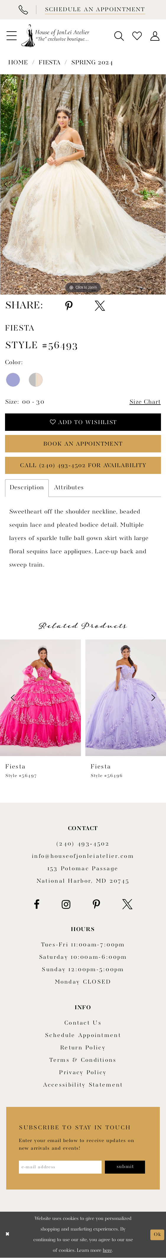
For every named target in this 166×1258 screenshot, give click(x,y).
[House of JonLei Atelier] (55, 36)
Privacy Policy (83, 1073)
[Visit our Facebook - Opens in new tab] (37, 905)
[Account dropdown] (155, 36)
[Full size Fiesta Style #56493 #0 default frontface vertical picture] (83, 184)
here (107, 1251)
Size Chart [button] (145, 402)
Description (27, 488)
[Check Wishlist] (137, 36)
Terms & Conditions (82, 1060)
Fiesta (50, 62)
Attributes (69, 488)
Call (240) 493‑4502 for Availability (83, 466)
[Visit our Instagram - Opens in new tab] (66, 905)
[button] (11, 36)
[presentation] (40, 698)
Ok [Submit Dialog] (157, 1235)
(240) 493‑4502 (83, 844)
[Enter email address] (60, 1167)
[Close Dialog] (7, 1235)
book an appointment (83, 444)
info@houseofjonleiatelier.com (83, 856)
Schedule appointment (83, 1036)
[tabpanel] (83, 184)
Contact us (83, 1023)
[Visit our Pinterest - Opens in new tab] (96, 905)
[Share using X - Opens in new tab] (100, 306)
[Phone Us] (23, 9)
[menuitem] (11, 36)
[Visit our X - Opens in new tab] (127, 905)
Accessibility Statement (83, 1085)
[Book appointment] (94, 10)
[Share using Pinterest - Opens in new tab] (69, 306)
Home (18, 62)
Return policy (83, 1048)
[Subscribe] (125, 1167)
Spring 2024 (92, 62)
